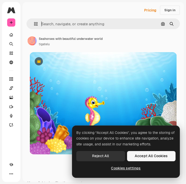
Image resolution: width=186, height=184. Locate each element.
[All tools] (11, 79)
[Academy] (11, 164)
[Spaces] (11, 88)
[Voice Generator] (11, 116)
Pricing (150, 10)
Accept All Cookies (151, 156)
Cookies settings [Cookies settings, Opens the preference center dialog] (126, 168)
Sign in (170, 10)
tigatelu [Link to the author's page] (44, 44)
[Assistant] (11, 125)
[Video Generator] (11, 106)
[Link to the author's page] (32, 40)
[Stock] (11, 53)
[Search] (11, 44)
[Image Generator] (11, 97)
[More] (11, 174)
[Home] (11, 35)
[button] (34, 24)
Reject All (100, 156)
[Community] (11, 62)
